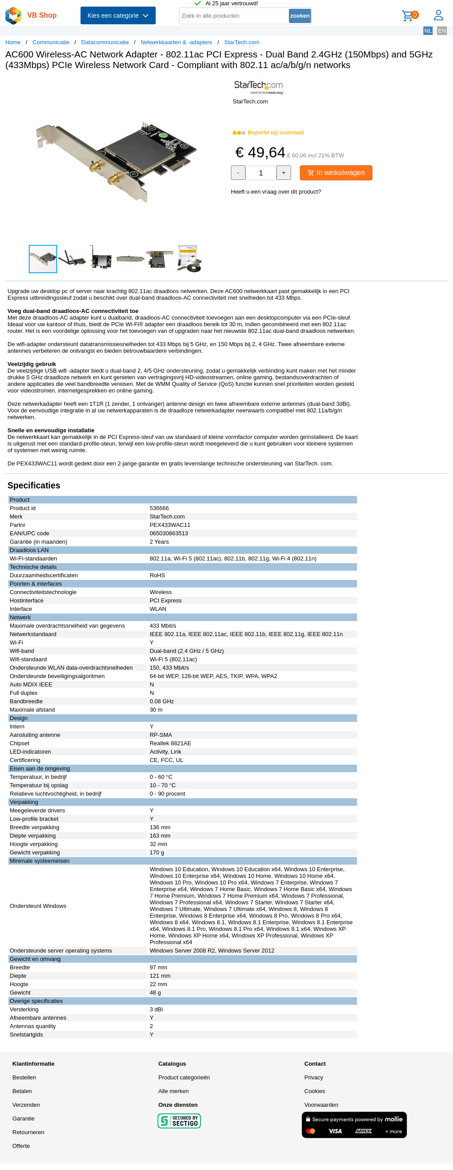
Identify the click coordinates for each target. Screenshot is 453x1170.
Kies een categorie (118, 15)
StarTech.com (241, 42)
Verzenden (26, 1104)
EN (442, 30)
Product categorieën (184, 1077)
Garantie (23, 1118)
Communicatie (51, 42)
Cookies (314, 1091)
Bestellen (24, 1077)
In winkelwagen (336, 172)
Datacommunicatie (105, 42)
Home (13, 42)
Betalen (22, 1091)
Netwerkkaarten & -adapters (176, 42)
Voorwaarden (321, 1104)
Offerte (21, 1146)
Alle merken (173, 1091)
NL (428, 30)
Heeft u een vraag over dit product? (276, 191)
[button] (218, 86)
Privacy (313, 1077)
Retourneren (28, 1132)
